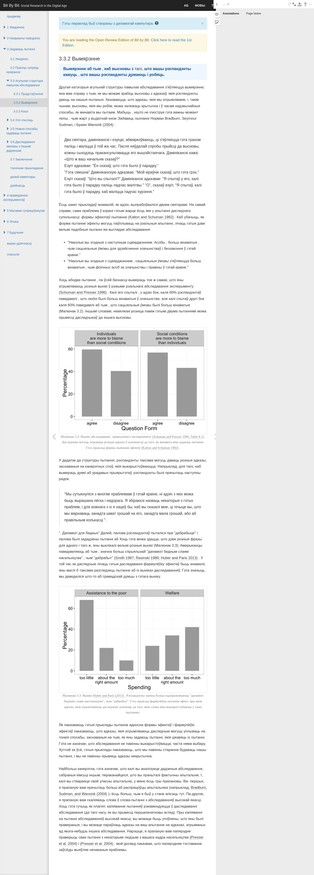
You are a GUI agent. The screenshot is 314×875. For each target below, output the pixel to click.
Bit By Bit (35, 5)
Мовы (200, 5)
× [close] (202, 23)
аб (186, 5)
